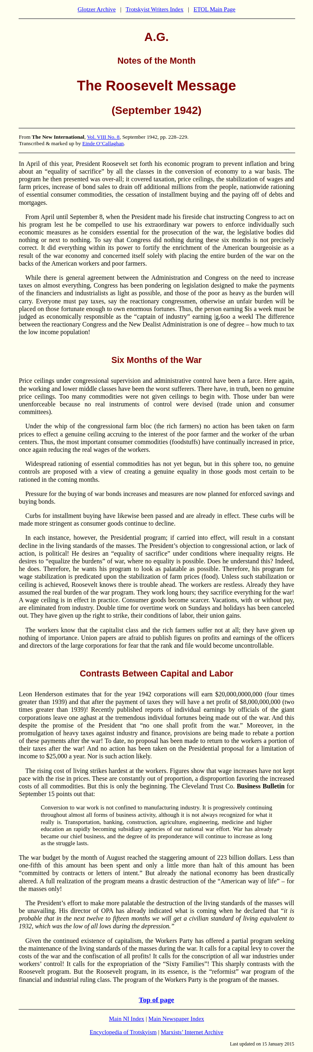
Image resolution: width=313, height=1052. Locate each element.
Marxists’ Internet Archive (192, 1032)
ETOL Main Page (214, 9)
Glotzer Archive (97, 9)
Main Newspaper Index (176, 1019)
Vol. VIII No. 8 (103, 137)
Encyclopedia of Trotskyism (123, 1032)
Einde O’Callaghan (103, 143)
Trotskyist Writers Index (154, 9)
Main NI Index (126, 1019)
